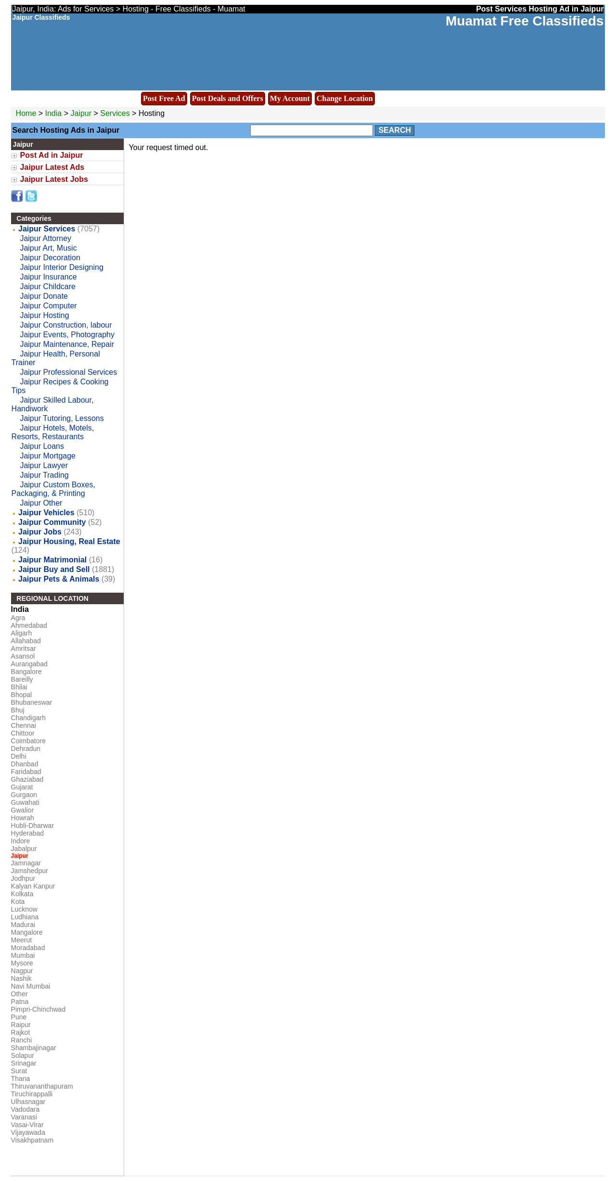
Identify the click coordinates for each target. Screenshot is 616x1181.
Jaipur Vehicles (46, 512)
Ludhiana (25, 917)
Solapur (22, 1055)
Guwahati (25, 802)
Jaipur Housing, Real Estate (69, 541)
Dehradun (26, 748)
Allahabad (26, 641)
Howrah (22, 818)
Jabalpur (24, 848)
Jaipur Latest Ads (52, 167)
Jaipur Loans (42, 446)
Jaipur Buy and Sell (54, 569)
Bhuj (18, 710)
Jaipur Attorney (45, 238)
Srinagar (24, 1063)
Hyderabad (27, 833)
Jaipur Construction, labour (66, 325)
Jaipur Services (46, 229)
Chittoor (23, 733)
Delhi (18, 756)
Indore (20, 841)
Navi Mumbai (31, 986)
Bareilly (22, 679)
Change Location (345, 98)
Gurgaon (24, 795)
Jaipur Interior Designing (61, 267)
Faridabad (26, 771)
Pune (19, 1017)
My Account (290, 98)
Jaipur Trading (44, 475)
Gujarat (22, 787)
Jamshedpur (29, 871)
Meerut (21, 940)
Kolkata (22, 894)
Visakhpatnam (32, 1140)
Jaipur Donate (44, 296)
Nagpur (22, 971)
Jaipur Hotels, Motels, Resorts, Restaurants (53, 432)
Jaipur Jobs (40, 532)
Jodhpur (23, 878)
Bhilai (19, 687)
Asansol (23, 656)
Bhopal (21, 694)
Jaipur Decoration (50, 258)
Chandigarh (28, 718)
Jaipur (81, 113)
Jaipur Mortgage (48, 456)
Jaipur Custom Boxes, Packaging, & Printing (53, 489)
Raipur (21, 1025)
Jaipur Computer (48, 306)
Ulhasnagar (28, 1101)
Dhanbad (24, 764)
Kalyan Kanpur (33, 886)
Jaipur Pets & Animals (58, 579)
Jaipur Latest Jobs (54, 179)
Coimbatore (28, 741)
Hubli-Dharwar (32, 825)
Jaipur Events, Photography (67, 334)
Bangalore (26, 671)
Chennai (23, 725)
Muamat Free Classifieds (524, 20)
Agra (18, 618)
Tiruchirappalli (32, 1094)
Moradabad (28, 948)
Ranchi (21, 1040)
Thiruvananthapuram (42, 1086)
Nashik (21, 978)
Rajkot (20, 1032)
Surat (19, 1071)
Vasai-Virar (27, 1125)
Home (26, 113)
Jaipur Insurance (48, 277)
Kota (18, 901)
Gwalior (22, 810)
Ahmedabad (29, 625)
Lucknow (24, 909)
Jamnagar (26, 863)
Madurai (23, 924)
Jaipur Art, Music (48, 248)
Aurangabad (29, 664)
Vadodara (25, 1109)
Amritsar (23, 648)
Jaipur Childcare (48, 286)
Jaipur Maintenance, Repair (67, 344)
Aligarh (21, 633)
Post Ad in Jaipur (51, 155)
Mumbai (23, 955)
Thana (20, 1078)
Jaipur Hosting (44, 315)
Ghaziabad (27, 779)
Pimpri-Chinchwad (38, 1009)
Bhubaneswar (31, 702)
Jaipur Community (52, 522)
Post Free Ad (164, 98)
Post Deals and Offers (227, 98)
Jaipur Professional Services (68, 372)
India (53, 113)
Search (394, 130)
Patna (20, 1001)
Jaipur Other (41, 503)
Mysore (22, 963)
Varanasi (24, 1117)
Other (19, 994)
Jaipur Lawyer (44, 465)
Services (114, 113)
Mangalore (27, 932)
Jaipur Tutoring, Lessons (61, 418)
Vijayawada (28, 1132)
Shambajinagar (33, 1048)
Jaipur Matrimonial (52, 560)
